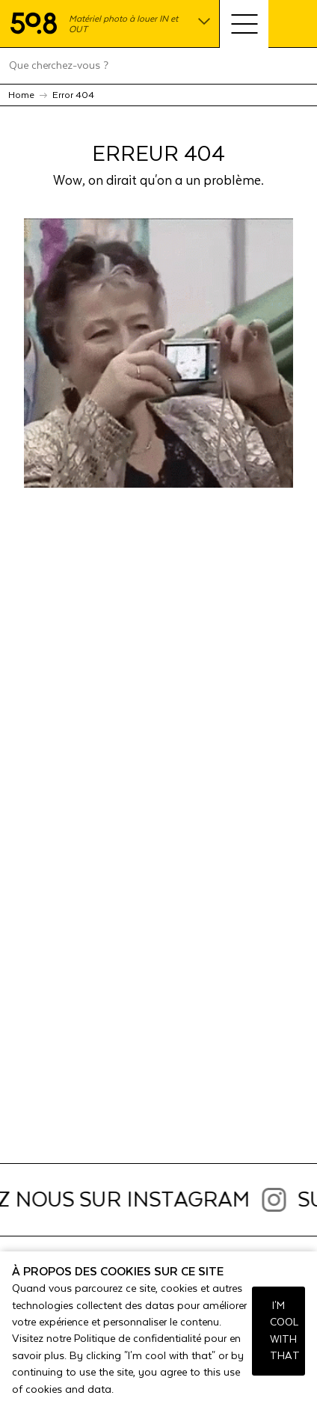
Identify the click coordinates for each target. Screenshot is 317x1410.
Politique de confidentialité (137, 1339)
